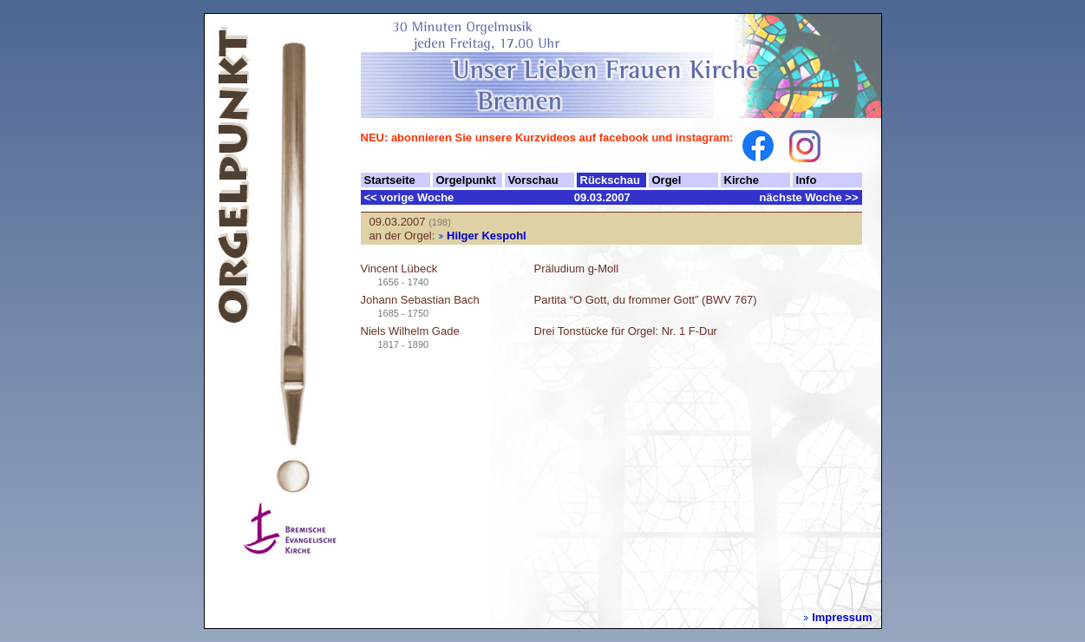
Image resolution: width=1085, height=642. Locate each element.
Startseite (389, 180)
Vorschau (533, 180)
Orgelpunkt (466, 180)
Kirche (741, 180)
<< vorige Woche (409, 197)
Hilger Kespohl (486, 235)
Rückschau (610, 180)
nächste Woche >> (809, 197)
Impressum (842, 617)
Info (806, 180)
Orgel (667, 180)
